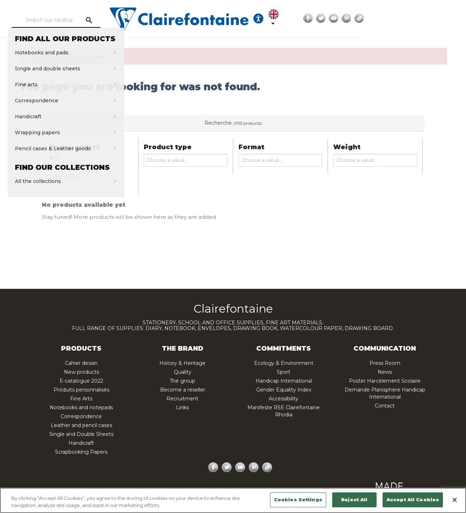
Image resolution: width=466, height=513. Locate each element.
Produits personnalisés (81, 390)
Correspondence (81, 416)
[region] (233, 500)
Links (182, 407)
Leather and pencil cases (81, 425)
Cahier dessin (81, 363)
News (385, 372)
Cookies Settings (298, 499)
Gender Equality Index (283, 390)
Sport (283, 372)
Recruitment (182, 398)
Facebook (388, 18)
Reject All (354, 499)
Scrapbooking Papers (81, 452)
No (67, 177)
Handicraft (81, 443)
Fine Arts (81, 398)
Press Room (384, 363)
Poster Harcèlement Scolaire (385, 381)
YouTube (414, 18)
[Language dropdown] (356, 18)
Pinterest (427, 18)
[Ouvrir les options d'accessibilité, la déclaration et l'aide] (335, 18)
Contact (385, 406)
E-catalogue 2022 (81, 381)
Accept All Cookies (412, 499)
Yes (65, 167)
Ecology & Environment (283, 363)
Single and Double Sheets (81, 434)
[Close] (454, 500)
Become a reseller (182, 390)
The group (182, 381)
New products (81, 372)
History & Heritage (182, 363)
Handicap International (284, 381)
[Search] (78, 20)
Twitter (401, 18)
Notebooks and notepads (81, 407)
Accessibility (283, 398)
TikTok (439, 18)
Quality (182, 372)
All (58, 157)
